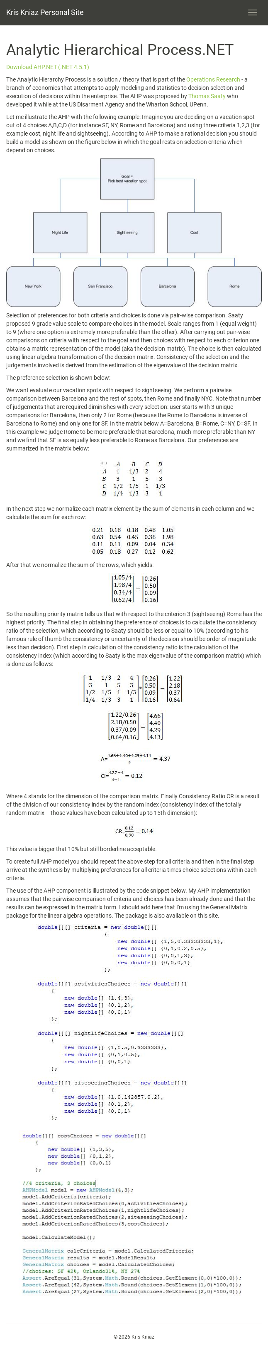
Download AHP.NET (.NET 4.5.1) (47, 67)
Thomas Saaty (207, 96)
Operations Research (213, 79)
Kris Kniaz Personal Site (45, 12)
